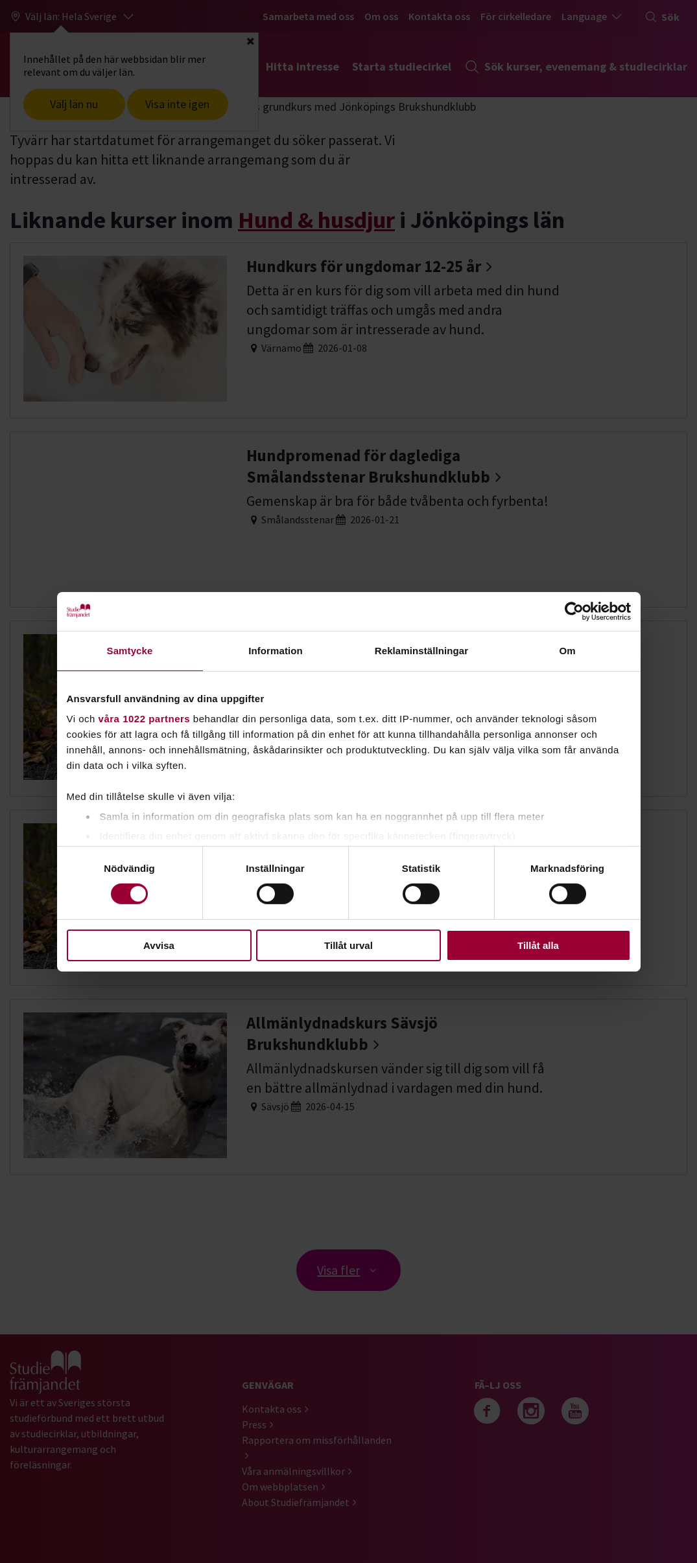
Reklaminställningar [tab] (421, 650)
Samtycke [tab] (130, 650)
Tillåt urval (348, 945)
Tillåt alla (538, 945)
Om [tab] (567, 650)
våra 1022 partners (145, 718)
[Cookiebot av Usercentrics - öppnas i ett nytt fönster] (574, 611)
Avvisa (158, 945)
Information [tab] (275, 650)
